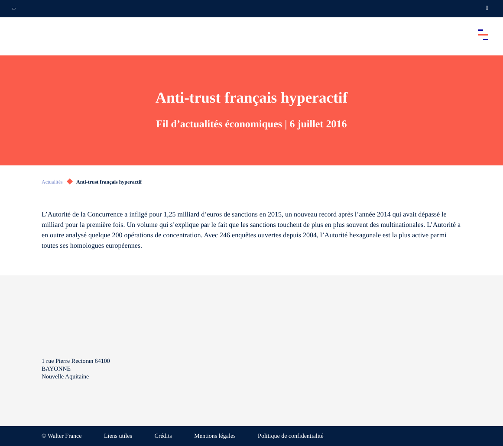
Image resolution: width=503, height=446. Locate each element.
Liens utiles (118, 436)
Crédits (163, 436)
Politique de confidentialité (291, 436)
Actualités (52, 182)
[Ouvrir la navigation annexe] (14, 8)
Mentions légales (214, 436)
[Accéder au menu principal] (483, 34)
